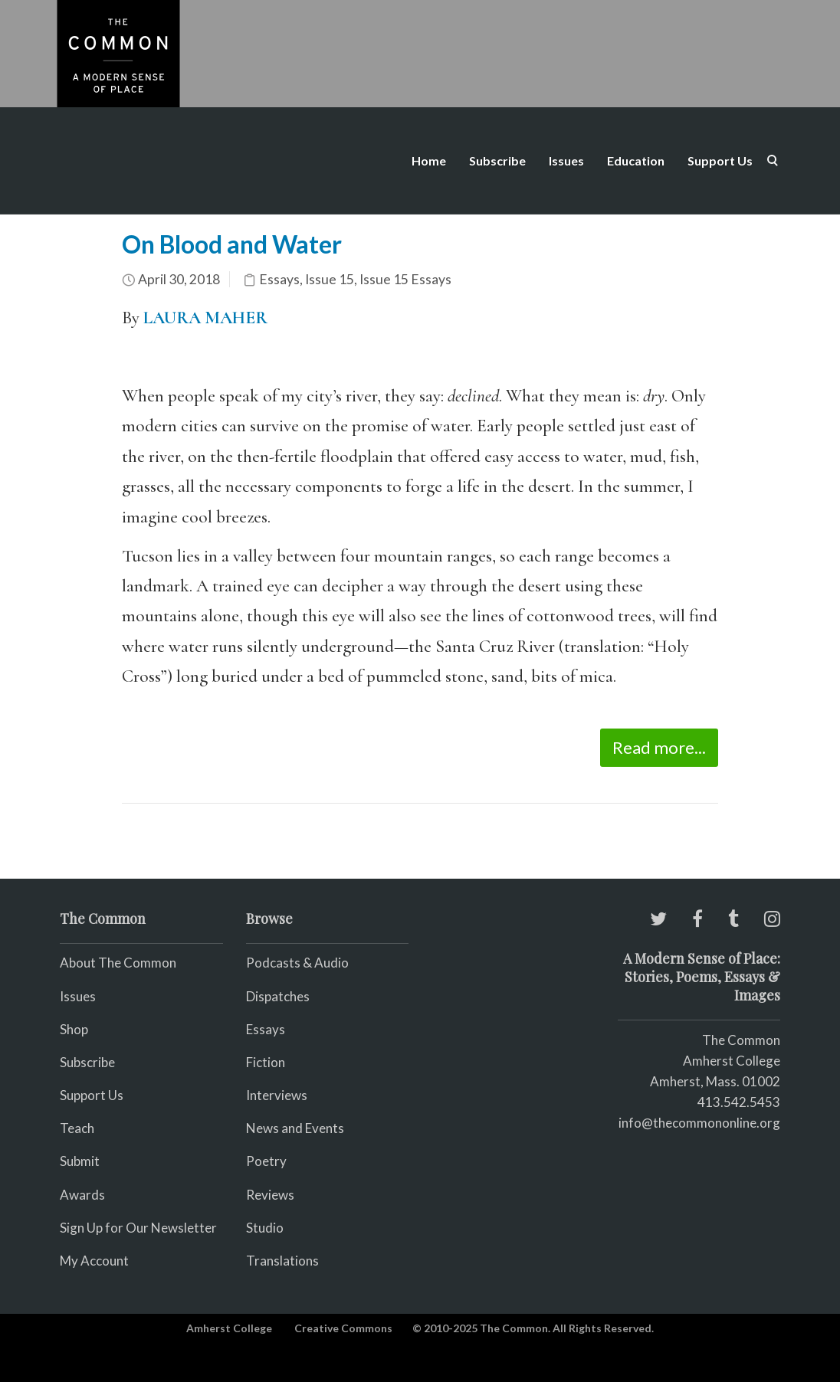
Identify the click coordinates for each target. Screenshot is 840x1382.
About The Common (118, 963)
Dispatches (278, 996)
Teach (77, 1128)
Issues (566, 160)
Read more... (659, 747)
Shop (74, 1029)
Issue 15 (329, 279)
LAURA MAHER (205, 318)
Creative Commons (343, 1328)
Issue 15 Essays (405, 279)
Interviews (276, 1095)
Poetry (266, 1161)
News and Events (295, 1128)
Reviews (270, 1195)
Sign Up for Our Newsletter (138, 1228)
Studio (265, 1228)
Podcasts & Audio (297, 963)
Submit (80, 1161)
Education (635, 160)
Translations (282, 1261)
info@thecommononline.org (699, 1123)
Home (429, 160)
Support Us (720, 160)
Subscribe (497, 160)
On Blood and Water (232, 244)
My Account (94, 1261)
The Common (741, 1040)
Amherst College (229, 1328)
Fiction (265, 1062)
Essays (279, 279)
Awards (82, 1195)
